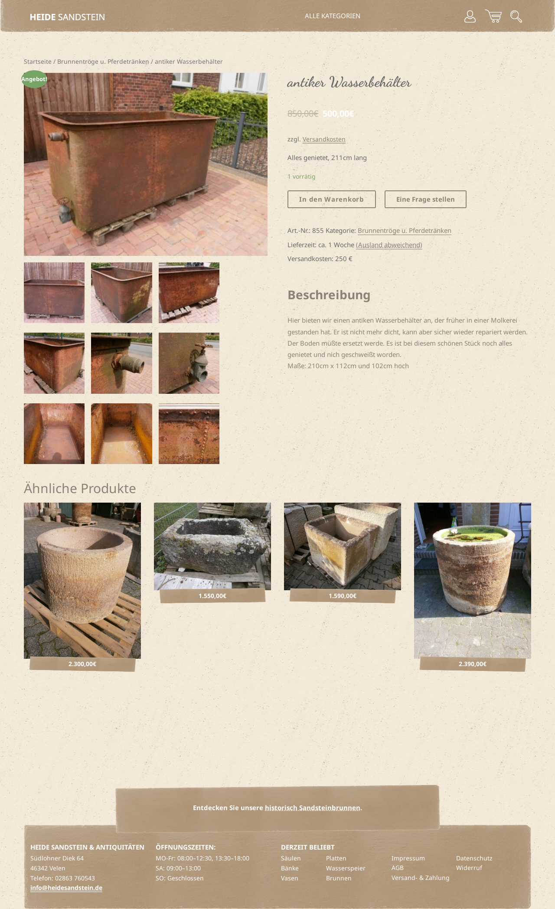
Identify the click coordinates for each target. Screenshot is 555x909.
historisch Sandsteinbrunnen (312, 807)
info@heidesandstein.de (66, 887)
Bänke (290, 868)
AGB (398, 867)
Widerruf (469, 867)
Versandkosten (324, 139)
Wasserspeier (346, 868)
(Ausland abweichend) (389, 244)
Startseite (38, 61)
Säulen (291, 858)
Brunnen (339, 878)
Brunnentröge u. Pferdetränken (103, 61)
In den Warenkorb (331, 199)
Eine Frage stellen (425, 199)
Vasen (289, 878)
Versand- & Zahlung (421, 877)
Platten (336, 858)
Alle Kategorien (332, 15)
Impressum (408, 858)
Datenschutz (474, 858)
